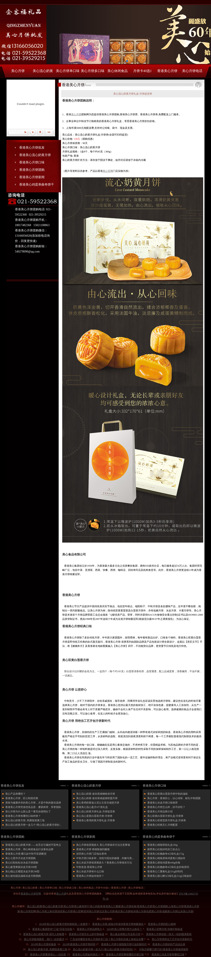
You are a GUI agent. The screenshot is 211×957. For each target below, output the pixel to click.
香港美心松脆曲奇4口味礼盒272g (165, 853)
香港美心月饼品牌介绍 (160, 811)
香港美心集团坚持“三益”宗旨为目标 (52, 929)
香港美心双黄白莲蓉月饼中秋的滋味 (167, 793)
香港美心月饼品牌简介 (89, 929)
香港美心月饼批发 (32, 147)
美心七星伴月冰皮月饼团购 (20, 858)
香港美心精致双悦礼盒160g (162, 844)
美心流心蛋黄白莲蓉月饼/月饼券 (94, 815)
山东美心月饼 (185, 911)
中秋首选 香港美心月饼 (89, 867)
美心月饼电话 (192, 71)
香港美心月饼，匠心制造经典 (21, 798)
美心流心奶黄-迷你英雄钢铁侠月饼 (95, 793)
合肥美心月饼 (154, 911)
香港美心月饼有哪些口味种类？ (23, 815)
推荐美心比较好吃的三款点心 (163, 849)
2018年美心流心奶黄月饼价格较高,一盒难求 (63, 924)
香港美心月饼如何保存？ (90, 875)
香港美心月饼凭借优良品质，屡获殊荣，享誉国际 (33, 807)
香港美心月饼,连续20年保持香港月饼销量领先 (117, 924)
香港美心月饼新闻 (32, 177)
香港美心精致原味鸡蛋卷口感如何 (166, 858)
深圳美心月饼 (65, 911)
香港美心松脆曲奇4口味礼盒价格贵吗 (168, 867)
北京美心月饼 (107, 911)
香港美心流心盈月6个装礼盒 (92, 807)
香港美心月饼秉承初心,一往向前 (48, 954)
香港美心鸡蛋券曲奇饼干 (36, 184)
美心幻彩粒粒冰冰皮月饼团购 (21, 862)
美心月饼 (18, 71)
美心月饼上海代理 (47, 911)
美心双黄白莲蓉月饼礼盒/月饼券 (165, 815)
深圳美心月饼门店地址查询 (91, 853)
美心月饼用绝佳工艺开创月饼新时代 (172, 939)
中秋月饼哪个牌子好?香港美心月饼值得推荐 (163, 949)
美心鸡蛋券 (96, 906)
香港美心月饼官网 (31, 893)
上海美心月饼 (176, 906)
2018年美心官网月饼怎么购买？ (124, 929)
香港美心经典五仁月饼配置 (162, 824)
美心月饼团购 (160, 906)
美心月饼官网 (28, 911)
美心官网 (108, 171)
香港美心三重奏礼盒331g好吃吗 (165, 871)
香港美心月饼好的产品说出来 (168, 944)
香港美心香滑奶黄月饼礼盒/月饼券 (95, 820)
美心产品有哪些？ (15, 793)
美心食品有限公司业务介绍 (125, 934)
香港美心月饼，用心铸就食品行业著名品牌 (29, 849)
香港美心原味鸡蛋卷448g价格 (163, 862)
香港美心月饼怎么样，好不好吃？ (166, 807)
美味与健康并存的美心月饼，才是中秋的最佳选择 (33, 802)
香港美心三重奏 (112, 906)
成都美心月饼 (169, 911)
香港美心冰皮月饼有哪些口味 (167, 954)
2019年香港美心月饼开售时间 (78, 944)
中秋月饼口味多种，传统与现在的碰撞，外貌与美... (105, 858)
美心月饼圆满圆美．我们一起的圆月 (44, 939)
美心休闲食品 (117, 71)
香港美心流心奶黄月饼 (35, 155)
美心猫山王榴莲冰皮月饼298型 (22, 871)
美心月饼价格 (128, 906)
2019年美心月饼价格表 (43, 944)
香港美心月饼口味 (32, 162)
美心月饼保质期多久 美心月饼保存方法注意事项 (103, 844)
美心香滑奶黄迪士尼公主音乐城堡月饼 (97, 802)
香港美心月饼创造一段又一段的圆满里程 (169, 934)
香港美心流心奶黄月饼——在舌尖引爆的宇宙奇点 (33, 844)
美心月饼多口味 (92, 71)
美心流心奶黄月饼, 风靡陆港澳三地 (25, 820)
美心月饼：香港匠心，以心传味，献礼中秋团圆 (173, 798)
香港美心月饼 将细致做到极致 (93, 849)
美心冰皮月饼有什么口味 (90, 871)
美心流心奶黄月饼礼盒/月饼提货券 (95, 811)
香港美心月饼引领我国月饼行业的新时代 (124, 944)
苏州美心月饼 (91, 911)
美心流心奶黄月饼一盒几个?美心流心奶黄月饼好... (33, 824)
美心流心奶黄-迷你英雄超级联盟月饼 (97, 798)
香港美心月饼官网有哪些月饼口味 (125, 954)
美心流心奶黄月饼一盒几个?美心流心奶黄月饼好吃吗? (103, 949)
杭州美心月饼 (138, 911)
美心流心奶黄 (43, 71)
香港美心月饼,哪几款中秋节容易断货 (25, 853)
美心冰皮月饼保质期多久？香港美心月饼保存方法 (104, 862)
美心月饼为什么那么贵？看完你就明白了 (28, 811)
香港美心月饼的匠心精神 (162, 924)
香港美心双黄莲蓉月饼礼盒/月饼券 (166, 820)
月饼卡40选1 (142, 71)
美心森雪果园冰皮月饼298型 (21, 867)
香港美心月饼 (167, 71)
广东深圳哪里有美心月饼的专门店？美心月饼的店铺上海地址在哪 (106, 939)
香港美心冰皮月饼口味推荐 (162, 802)
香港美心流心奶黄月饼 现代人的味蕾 (43, 934)
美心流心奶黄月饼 (53, 906)
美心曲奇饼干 (81, 906)
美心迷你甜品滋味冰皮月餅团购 (23, 875)
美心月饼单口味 (68, 71)
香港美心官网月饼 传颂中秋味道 (164, 929)
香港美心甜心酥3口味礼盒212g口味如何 (169, 875)
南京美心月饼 (122, 911)
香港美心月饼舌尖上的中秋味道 (86, 934)
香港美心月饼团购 (32, 169)
